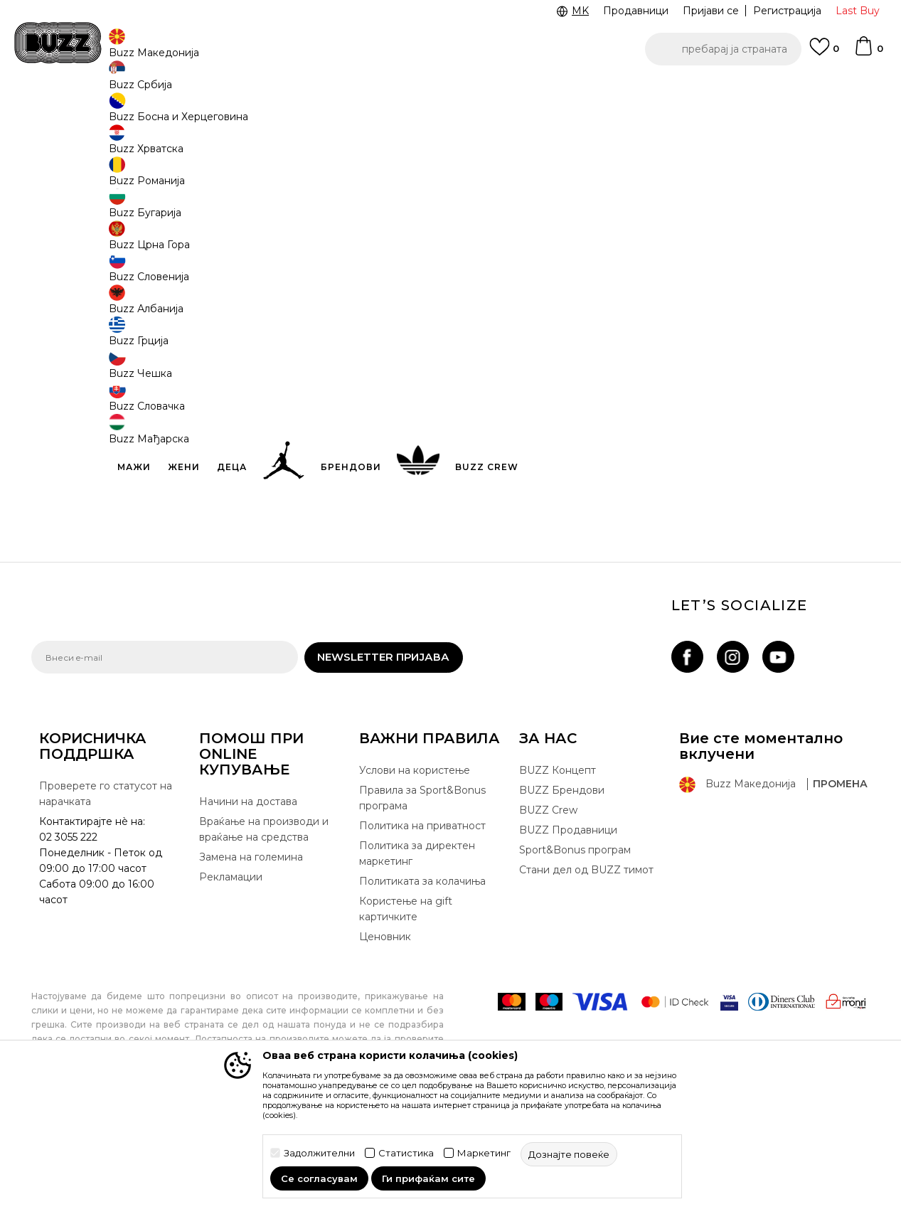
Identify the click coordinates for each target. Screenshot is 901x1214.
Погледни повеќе (227, 92)
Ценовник (131, 91)
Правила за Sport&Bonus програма (422, 918)
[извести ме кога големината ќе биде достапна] (500, 229)
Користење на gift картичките (405, 1029)
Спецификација (664, 414)
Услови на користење (414, 890)
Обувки (201, 114)
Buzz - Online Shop (71, 114)
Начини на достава (248, 921)
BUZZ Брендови (561, 910)
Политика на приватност (422, 945)
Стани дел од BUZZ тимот (586, 990)
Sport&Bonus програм (575, 970)
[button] (723, 49)
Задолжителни (319, 1153)
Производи (148, 114)
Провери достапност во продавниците (664, 460)
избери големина (526, 205)
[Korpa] (868, 52)
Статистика (406, 1153)
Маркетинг (484, 1153)
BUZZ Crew (548, 930)
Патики (244, 114)
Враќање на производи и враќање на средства (264, 949)
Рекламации (230, 997)
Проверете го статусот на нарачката (105, 914)
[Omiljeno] (824, 53)
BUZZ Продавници (568, 950)
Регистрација (787, 10)
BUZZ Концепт (557, 890)
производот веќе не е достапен (589, 328)
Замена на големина (251, 977)
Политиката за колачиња (422, 1001)
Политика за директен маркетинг (417, 973)
